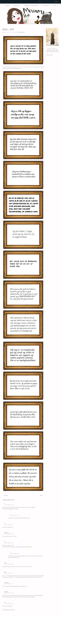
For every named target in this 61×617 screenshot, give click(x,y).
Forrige (5, 495)
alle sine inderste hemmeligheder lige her (24, 67)
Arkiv (55, 5)
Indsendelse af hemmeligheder (31, 5)
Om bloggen (16, 5)
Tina (5, 563)
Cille (5, 572)
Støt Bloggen (46, 5)
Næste (41, 495)
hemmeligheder (21, 32)
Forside (7, 5)
